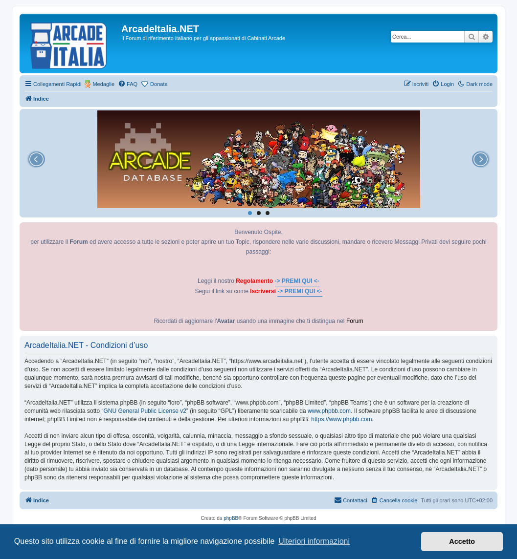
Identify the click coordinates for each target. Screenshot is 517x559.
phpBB (231, 518)
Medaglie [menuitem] (103, 84)
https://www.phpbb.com (341, 419)
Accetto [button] (462, 541)
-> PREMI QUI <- (297, 281)
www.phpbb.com (329, 411)
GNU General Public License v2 (144, 411)
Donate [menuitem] (158, 84)
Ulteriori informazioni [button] (314, 541)
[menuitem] (127, 84)
